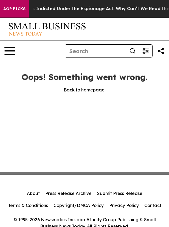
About (33, 193)
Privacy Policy (124, 205)
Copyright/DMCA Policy (78, 205)
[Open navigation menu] (9, 50)
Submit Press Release (119, 193)
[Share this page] (161, 50)
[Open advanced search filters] (145, 51)
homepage (93, 90)
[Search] (95, 51)
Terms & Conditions (28, 205)
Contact (152, 205)
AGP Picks (14, 8)
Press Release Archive (68, 193)
